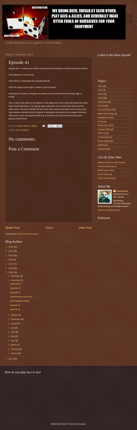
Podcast (25, 130)
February (15, 349)
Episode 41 (15, 309)
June (13, 332)
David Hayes (122, 191)
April (13, 340)
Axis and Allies (104, 109)
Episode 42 (15, 305)
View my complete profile (109, 210)
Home (49, 227)
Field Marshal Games (107, 166)
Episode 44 (15, 288)
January (14, 353)
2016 (10, 255)
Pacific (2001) (104, 141)
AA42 (17, 130)
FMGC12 (102, 133)
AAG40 (101, 106)
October (14, 315)
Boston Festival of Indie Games (111, 162)
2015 (10, 259)
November (15, 280)
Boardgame (103, 117)
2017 (10, 251)
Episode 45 (15, 284)
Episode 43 (15, 292)
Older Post (85, 227)
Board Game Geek (106, 170)
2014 (10, 264)
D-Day (100, 121)
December (15, 276)
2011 (10, 359)
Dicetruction (103, 125)
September (16, 319)
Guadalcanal (103, 137)
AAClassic (102, 102)
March (14, 345)
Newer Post (12, 227)
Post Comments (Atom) (28, 234)
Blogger (82, 424)
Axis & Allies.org (105, 174)
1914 (100, 86)
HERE (17, 81)
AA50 (100, 98)
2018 (10, 247)
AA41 (100, 90)
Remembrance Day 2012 (21, 296)
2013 (10, 268)
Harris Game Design (107, 178)
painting (101, 145)
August (14, 323)
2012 (10, 272)
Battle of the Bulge (106, 113)
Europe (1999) (104, 129)
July (13, 328)
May (13, 336)
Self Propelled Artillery (20, 301)
